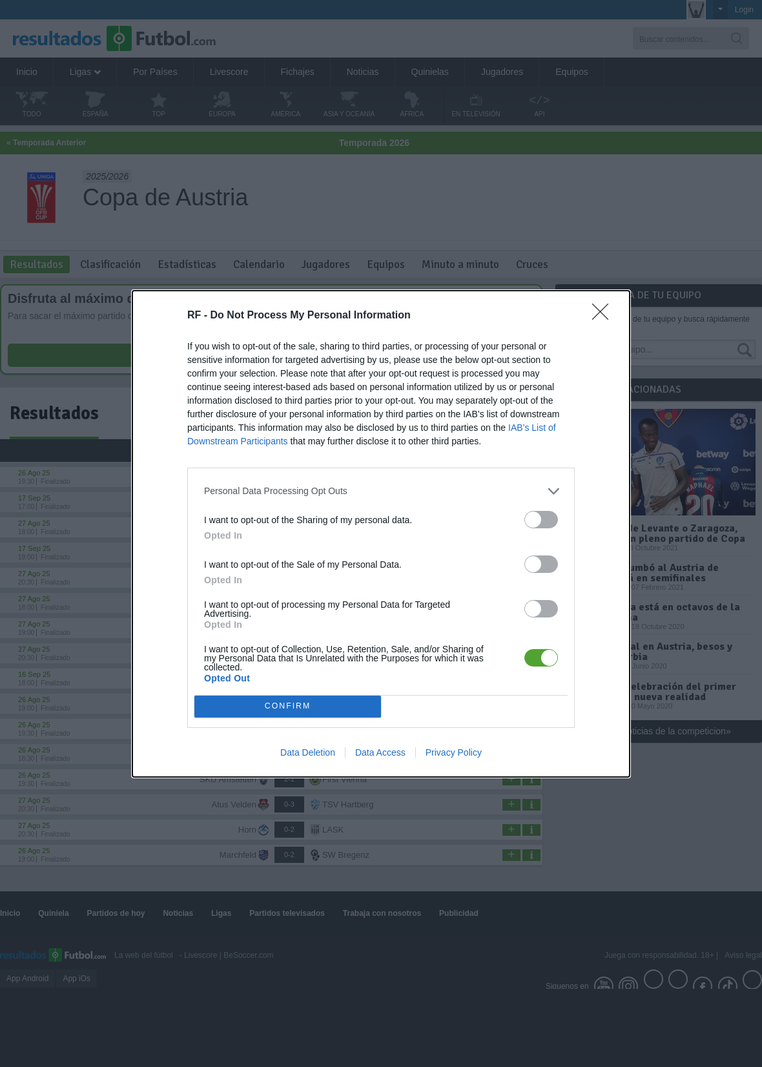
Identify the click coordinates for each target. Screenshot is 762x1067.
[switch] (541, 519)
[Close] (604, 316)
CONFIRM (287, 706)
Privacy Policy (454, 752)
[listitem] (381, 491)
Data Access (380, 752)
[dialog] (381, 534)
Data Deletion (307, 752)
